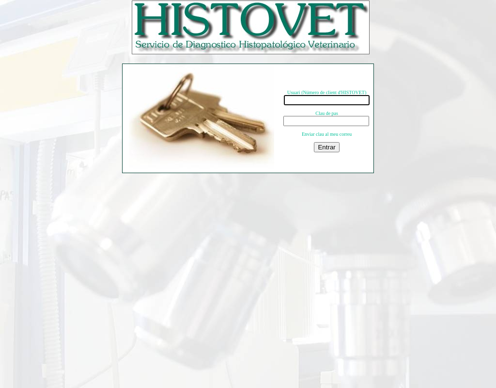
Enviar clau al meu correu (327, 134)
